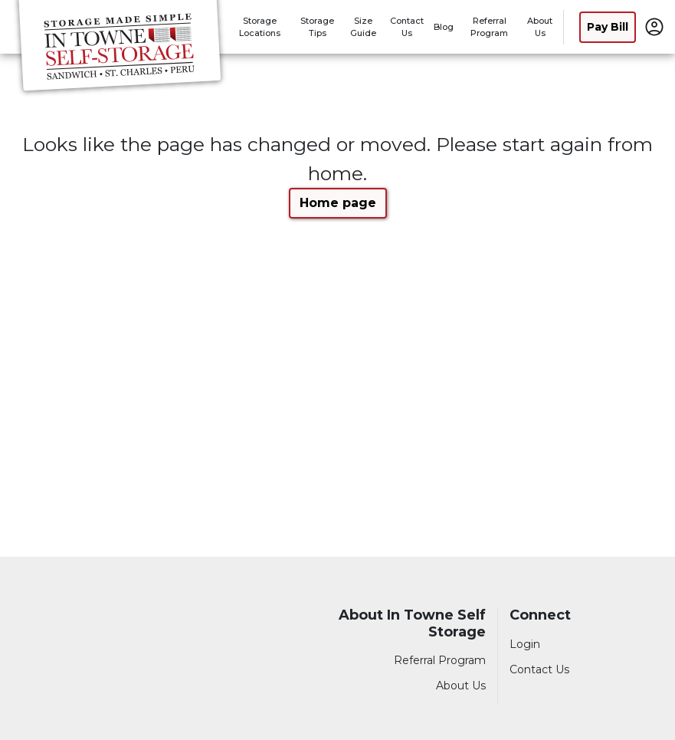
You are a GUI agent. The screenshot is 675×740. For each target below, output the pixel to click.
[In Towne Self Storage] (119, 48)
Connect (540, 615)
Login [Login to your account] (525, 644)
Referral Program (440, 660)
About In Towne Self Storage (412, 623)
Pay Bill (607, 27)
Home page (338, 203)
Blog (444, 26)
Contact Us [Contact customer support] (539, 669)
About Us (461, 685)
